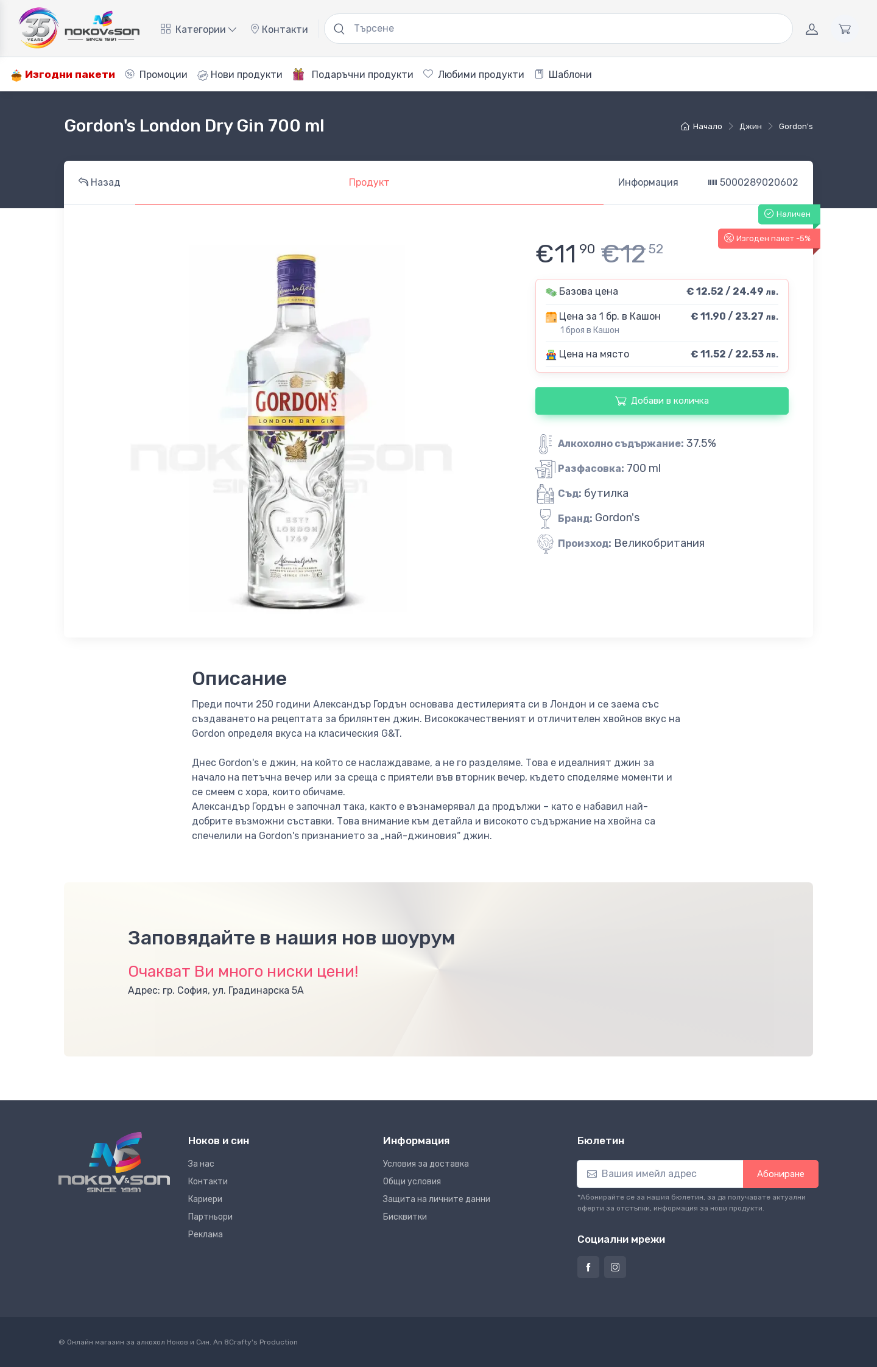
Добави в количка (662, 400)
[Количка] (845, 29)
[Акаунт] (812, 29)
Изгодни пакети (62, 74)
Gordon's (796, 126)
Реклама (205, 1234)
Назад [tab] (100, 182)
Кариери (205, 1199)
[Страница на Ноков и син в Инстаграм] (615, 1267)
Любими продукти (473, 74)
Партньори (210, 1217)
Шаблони (563, 74)
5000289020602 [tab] (753, 182)
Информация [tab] (648, 182)
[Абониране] (660, 1174)
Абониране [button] (781, 1173)
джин (750, 126)
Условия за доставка (426, 1164)
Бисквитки (405, 1217)
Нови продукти (240, 75)
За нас (201, 1164)
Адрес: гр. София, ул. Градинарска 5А (216, 990)
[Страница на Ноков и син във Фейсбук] (588, 1267)
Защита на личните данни (436, 1199)
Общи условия (412, 1181)
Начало (701, 126)
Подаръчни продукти (353, 74)
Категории (198, 29)
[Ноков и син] (114, 1162)
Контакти (279, 29)
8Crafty (238, 1342)
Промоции (156, 74)
